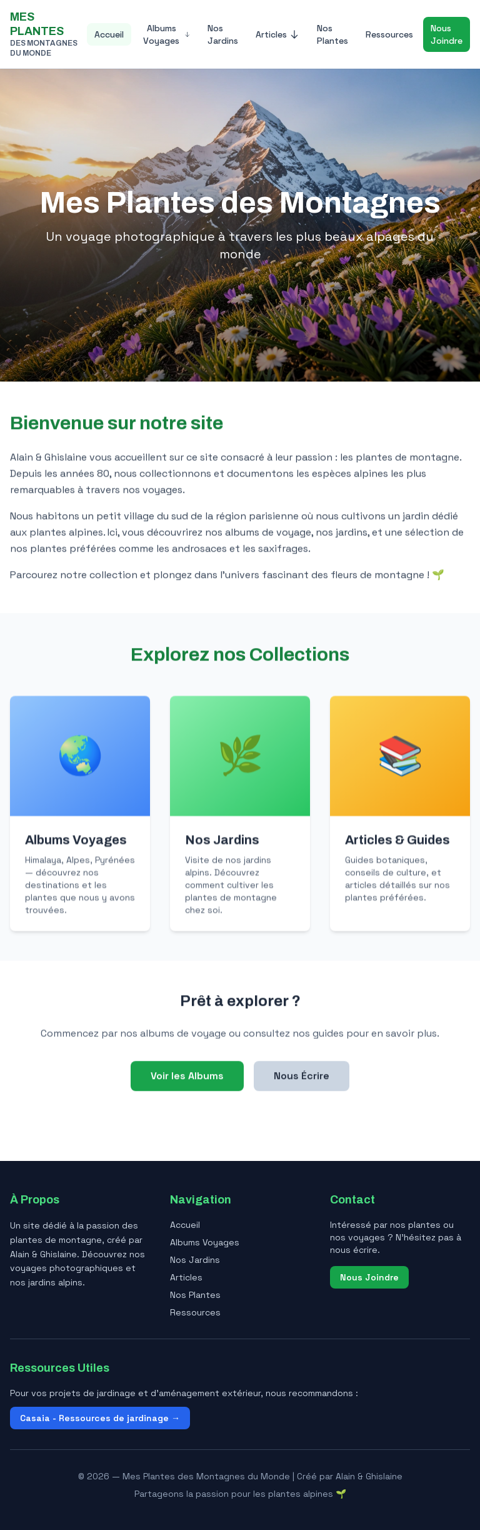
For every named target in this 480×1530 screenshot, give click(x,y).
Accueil (109, 34)
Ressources (389, 34)
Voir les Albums (187, 1076)
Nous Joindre (446, 34)
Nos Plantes (332, 34)
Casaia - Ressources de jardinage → (100, 1418)
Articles (277, 34)
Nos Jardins (223, 34)
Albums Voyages (166, 34)
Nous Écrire (301, 1076)
